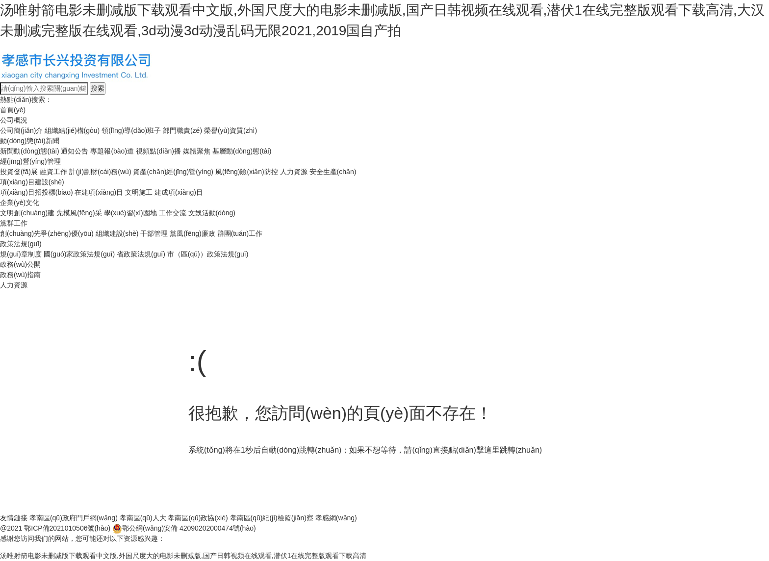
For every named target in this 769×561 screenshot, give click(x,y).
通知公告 (74, 151)
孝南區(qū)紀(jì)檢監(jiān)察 (271, 518)
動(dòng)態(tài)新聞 (29, 141)
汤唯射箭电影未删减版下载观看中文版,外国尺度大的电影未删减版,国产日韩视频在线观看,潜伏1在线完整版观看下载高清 (183, 556)
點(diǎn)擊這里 (474, 450)
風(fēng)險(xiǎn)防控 (246, 172)
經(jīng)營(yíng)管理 (30, 161)
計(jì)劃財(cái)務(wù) (100, 172)
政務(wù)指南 (20, 275)
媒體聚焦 (196, 151)
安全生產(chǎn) (333, 172)
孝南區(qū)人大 (143, 518)
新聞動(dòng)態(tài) (29, 151)
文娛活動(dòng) (211, 213)
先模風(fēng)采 (79, 213)
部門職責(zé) (182, 130)
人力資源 (294, 172)
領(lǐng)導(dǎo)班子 (131, 130)
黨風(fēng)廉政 (192, 233)
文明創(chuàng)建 (27, 213)
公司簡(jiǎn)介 (21, 130)
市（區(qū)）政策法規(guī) (208, 254)
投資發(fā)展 (19, 172)
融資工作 (53, 172)
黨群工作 (13, 223)
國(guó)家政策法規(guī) (79, 254)
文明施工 (139, 192)
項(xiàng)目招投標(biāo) (36, 192)
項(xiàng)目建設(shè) (32, 182)
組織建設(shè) (117, 233)
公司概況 (13, 120)
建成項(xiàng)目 (178, 192)
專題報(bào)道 (112, 151)
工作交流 (172, 213)
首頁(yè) (13, 110)
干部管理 (154, 233)
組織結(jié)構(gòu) (72, 130)
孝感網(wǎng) (336, 518)
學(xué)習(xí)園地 (130, 213)
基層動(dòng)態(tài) (242, 151)
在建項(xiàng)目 (99, 192)
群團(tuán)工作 (240, 233)
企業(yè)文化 (19, 202)
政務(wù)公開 (20, 264)
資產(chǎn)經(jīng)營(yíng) (173, 172)
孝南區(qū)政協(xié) (198, 518)
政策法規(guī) (21, 244)
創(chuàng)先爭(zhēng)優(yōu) (47, 233)
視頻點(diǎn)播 (158, 151)
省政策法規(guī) (141, 254)
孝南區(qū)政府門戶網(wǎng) (73, 518)
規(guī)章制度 (21, 254)
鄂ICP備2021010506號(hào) (67, 528)
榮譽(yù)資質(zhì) (230, 130)
